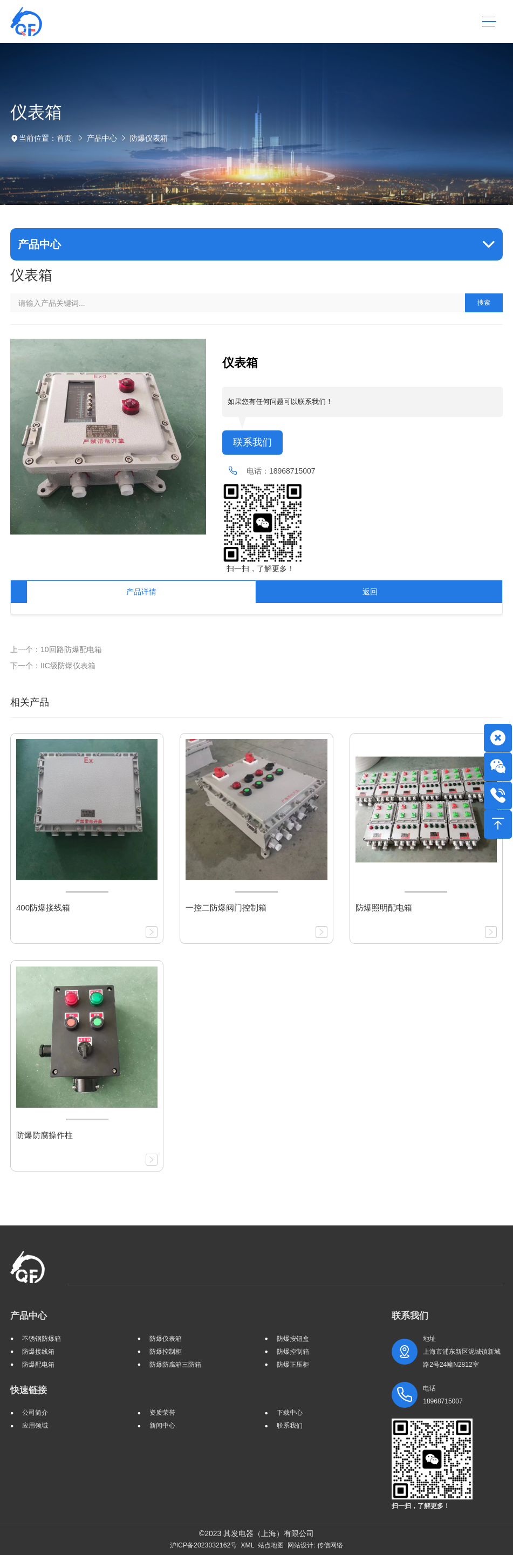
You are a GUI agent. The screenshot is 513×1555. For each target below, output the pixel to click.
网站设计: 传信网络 (315, 1545)
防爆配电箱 (38, 1364)
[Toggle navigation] (489, 22)
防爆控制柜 (165, 1351)
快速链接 (28, 1390)
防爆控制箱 (293, 1351)
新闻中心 (162, 1425)
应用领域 (35, 1425)
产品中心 (102, 138)
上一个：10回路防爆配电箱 (56, 649)
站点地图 (271, 1545)
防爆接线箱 (38, 1351)
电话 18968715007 (442, 1395)
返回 (370, 591)
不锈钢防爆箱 (41, 1338)
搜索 (483, 302)
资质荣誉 (162, 1412)
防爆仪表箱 (149, 138)
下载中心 (290, 1412)
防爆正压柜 (293, 1364)
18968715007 (292, 471)
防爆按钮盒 (293, 1338)
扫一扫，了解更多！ (258, 568)
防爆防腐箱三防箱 (175, 1364)
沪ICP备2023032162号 (203, 1545)
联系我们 (252, 442)
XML (247, 1545)
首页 (64, 138)
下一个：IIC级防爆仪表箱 (52, 665)
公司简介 (35, 1412)
